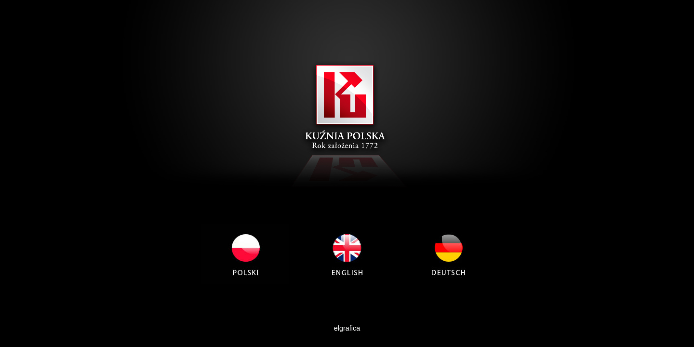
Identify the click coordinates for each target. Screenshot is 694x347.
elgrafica (347, 328)
